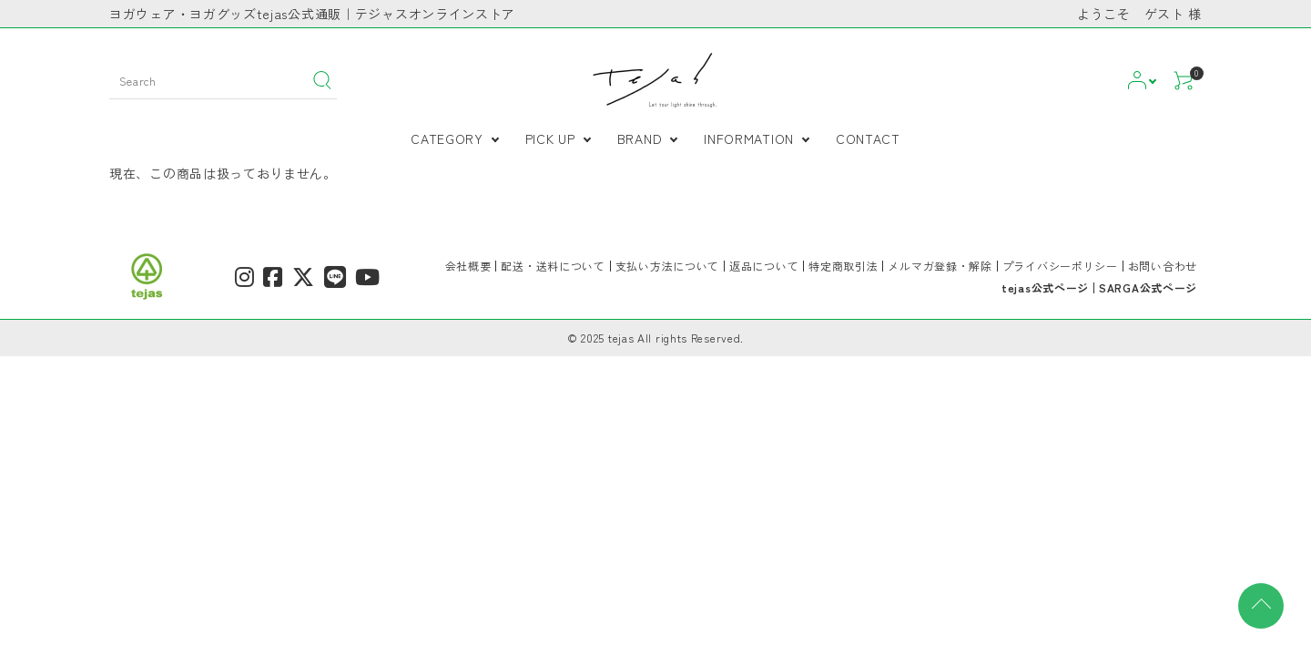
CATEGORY (447, 138)
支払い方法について (667, 265)
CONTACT (868, 138)
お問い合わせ (1162, 265)
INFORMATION (749, 138)
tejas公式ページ (1045, 287)
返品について (763, 265)
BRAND (640, 138)
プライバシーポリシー (1060, 265)
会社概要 (468, 265)
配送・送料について (553, 265)
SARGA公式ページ (1148, 287)
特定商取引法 (843, 265)
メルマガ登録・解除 (939, 265)
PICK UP (550, 138)
